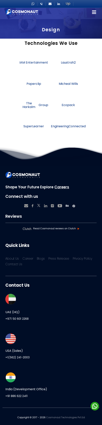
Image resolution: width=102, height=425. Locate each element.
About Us (12, 258)
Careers (61, 187)
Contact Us (13, 264)
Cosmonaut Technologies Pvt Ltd (65, 417)
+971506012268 (33, 4)
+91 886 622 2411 (16, 396)
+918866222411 (41, 4)
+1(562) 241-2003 (17, 357)
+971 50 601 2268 (17, 319)
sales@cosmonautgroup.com (50, 4)
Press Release (58, 258)
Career (27, 258)
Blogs (41, 258)
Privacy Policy (82, 258)
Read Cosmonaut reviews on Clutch (54, 228)
